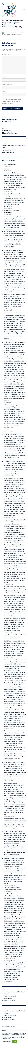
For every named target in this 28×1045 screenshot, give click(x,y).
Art (4, 144)
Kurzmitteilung (6, 34)
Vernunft (6, 169)
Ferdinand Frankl (8, 33)
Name (4, 77)
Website (4, 91)
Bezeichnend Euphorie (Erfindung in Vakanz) (14, 145)
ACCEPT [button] (14, 1041)
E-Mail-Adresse (7, 84)
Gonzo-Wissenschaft (8, 149)
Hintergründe (6, 150)
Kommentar (6, 54)
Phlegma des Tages (16, 34)
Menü (23, 9)
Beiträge (4, 1030)
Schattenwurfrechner (10, 164)
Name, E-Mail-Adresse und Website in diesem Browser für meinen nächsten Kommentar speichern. (12, 101)
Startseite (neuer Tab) (8, 1026)
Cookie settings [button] (6, 1041)
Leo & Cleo (7, 430)
